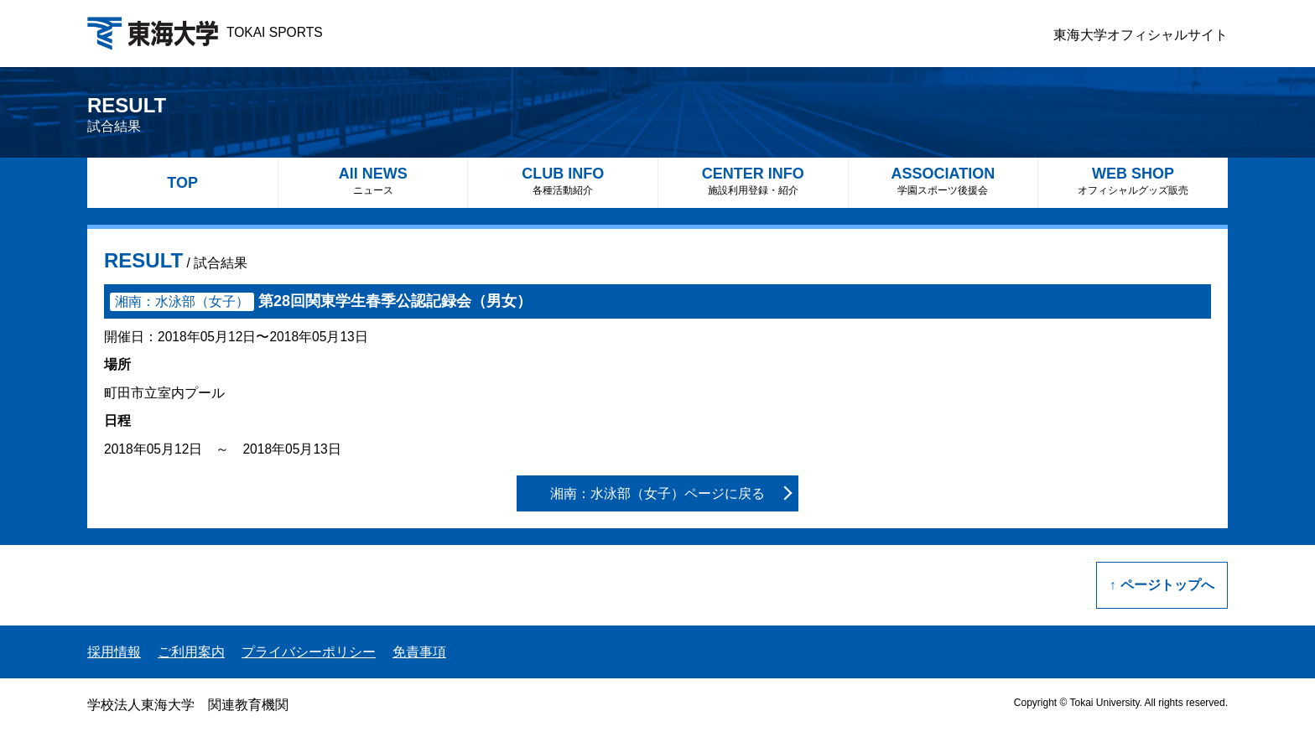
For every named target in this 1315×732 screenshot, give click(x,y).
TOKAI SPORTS (205, 32)
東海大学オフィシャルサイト (1140, 35)
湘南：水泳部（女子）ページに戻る (657, 493)
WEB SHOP (1133, 180)
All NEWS (373, 180)
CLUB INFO (563, 180)
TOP (182, 182)
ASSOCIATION (943, 180)
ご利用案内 (191, 652)
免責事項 (419, 652)
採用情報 (114, 652)
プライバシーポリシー (309, 652)
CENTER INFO (753, 180)
